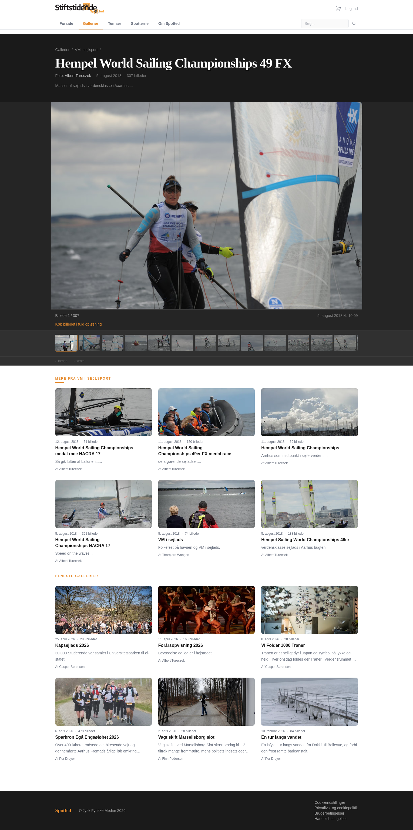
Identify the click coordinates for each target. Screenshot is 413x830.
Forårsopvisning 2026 (180, 645)
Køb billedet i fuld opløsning (78, 324)
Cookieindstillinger (329, 802)
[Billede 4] (136, 343)
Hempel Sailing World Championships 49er (305, 539)
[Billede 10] (275, 343)
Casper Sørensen (72, 667)
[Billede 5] (159, 343)
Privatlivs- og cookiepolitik (336, 808)
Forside (66, 23)
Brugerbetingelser (329, 813)
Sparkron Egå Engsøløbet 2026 (87, 737)
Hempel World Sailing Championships (300, 448)
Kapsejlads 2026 (72, 645)
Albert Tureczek (78, 75)
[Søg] (354, 23)
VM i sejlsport (86, 50)
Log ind (351, 8)
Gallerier (90, 23)
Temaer (114, 23)
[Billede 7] (205, 343)
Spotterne (140, 23)
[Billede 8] (229, 343)
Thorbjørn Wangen (175, 555)
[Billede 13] (345, 343)
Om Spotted (169, 23)
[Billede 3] (112, 343)
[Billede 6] (182, 343)
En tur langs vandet (281, 737)
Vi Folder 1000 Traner (283, 645)
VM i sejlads (170, 539)
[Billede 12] (322, 343)
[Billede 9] (252, 343)
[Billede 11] (298, 343)
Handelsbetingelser (330, 818)
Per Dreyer (67, 759)
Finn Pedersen (172, 759)
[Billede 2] (89, 343)
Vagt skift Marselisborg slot (186, 737)
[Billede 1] (66, 343)
